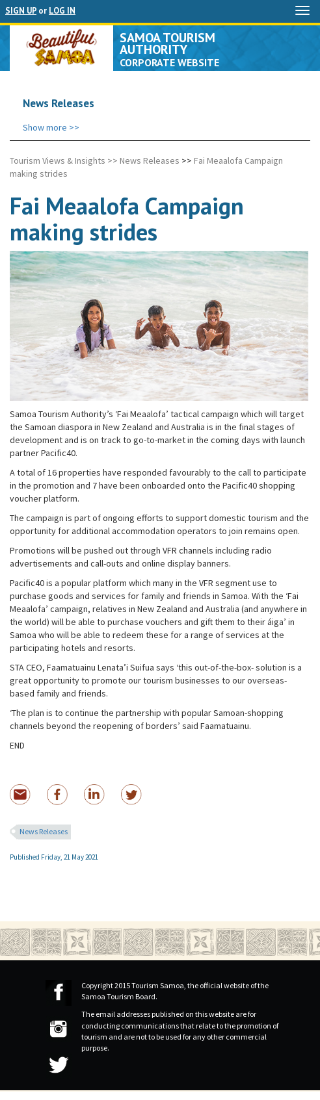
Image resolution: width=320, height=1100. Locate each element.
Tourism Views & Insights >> (64, 160)
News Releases (150, 160)
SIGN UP (20, 10)
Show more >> (51, 127)
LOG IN (62, 10)
